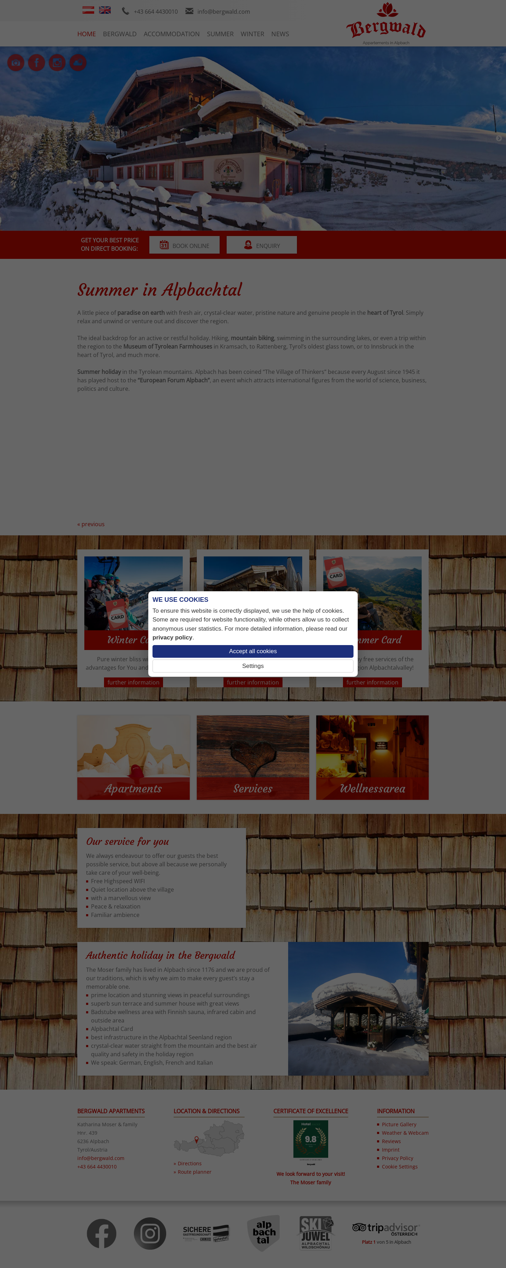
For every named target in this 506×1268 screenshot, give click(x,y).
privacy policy (172, 637)
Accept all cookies (253, 651)
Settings (253, 666)
